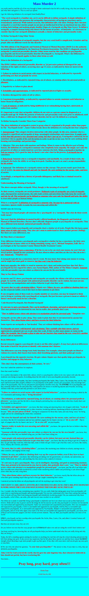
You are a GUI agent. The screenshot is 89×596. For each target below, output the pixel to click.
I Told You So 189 (44, 574)
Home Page (44, 570)
